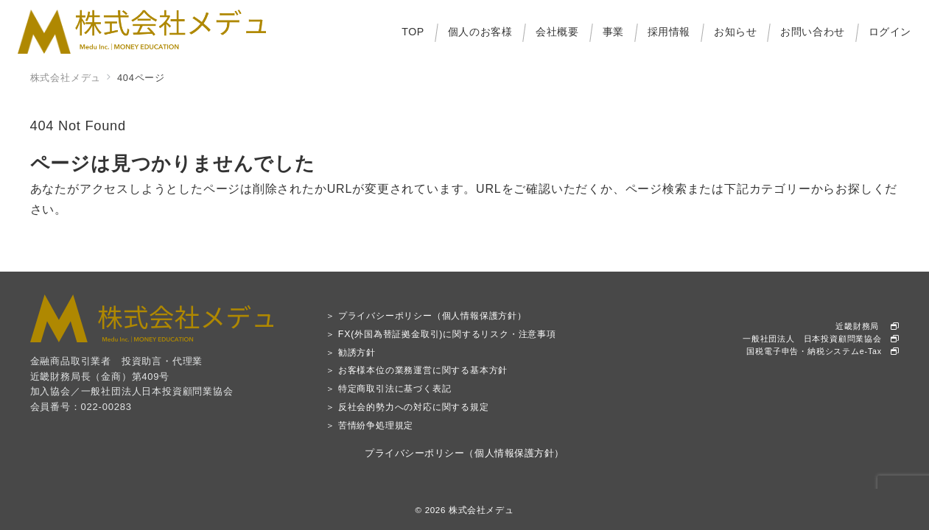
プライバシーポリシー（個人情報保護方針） (464, 453)
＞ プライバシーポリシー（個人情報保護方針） (426, 316)
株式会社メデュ (481, 510)
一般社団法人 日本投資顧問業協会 (821, 338)
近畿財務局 (867, 326)
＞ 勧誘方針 (351, 352)
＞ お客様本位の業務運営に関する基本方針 (417, 370)
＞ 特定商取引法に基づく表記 (389, 389)
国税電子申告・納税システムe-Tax (822, 351)
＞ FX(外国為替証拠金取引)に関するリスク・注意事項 (441, 334)
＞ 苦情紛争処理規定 (369, 425)
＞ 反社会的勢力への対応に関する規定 (407, 407)
